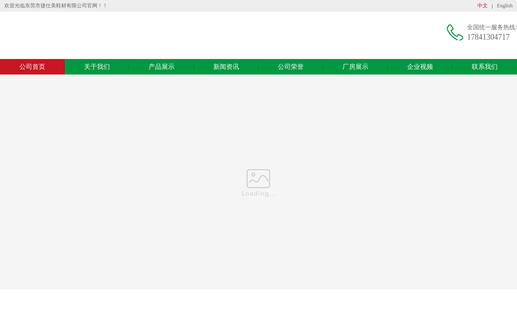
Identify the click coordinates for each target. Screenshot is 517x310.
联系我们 (485, 66)
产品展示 (161, 66)
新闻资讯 (226, 66)
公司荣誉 (291, 66)
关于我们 (97, 66)
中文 (482, 6)
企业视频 (420, 66)
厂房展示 (355, 66)
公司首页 (32, 66)
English (505, 6)
